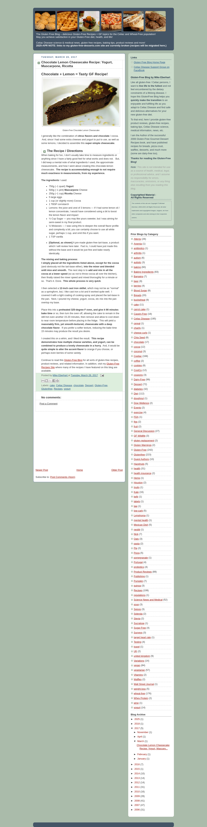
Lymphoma (140, 515)
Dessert (89, 385)
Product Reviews (143, 571)
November (143, 732)
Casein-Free (140, 314)
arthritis (138, 253)
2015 (138, 769)
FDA (136, 417)
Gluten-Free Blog (73, 360)
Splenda (138, 614)
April (140, 736)
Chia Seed (139, 337)
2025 (138, 719)
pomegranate (141, 557)
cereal (137, 323)
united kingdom (142, 656)
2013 (138, 778)
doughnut (139, 398)
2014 (138, 773)
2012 (138, 782)
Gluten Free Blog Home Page (149, 62)
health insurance (142, 473)
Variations (139, 660)
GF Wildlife (140, 436)
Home (79, 470)
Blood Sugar (140, 290)
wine (136, 703)
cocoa (137, 347)
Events (137, 407)
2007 (138, 805)
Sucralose (139, 623)
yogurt (67, 389)
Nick (136, 534)
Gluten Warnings (142, 445)
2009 (138, 796)
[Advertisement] (65, 438)
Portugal (138, 562)
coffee (137, 361)
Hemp (137, 478)
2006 (138, 809)
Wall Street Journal (144, 684)
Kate (136, 492)
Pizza (137, 553)
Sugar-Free (140, 628)
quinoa (137, 585)
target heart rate (142, 637)
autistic (137, 262)
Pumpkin (138, 581)
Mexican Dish (141, 525)
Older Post (117, 470)
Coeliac (138, 356)
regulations (140, 595)
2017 (138, 728)
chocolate (78, 385)
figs (136, 421)
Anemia (138, 243)
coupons (138, 375)
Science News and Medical (148, 599)
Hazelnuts (139, 464)
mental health (141, 520)
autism (137, 258)
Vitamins (138, 675)
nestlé (137, 529)
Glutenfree (47, 389)
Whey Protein (141, 698)
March (141, 741)
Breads (137, 295)
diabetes (138, 389)
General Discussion (144, 431)
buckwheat (139, 300)
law (135, 506)
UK (135, 651)
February (142, 754)
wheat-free (139, 693)
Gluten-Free (101, 385)
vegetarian (139, 670)
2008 (138, 800)
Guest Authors (141, 459)
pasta (137, 543)
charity (137, 328)
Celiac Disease (64, 385)
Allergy (137, 239)
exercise (138, 412)
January (141, 758)
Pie (135, 548)
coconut (138, 351)
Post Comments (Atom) (62, 477)
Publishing (139, 576)
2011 (138, 787)
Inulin (136, 487)
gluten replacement (144, 440)
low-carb (138, 510)
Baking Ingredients (144, 272)
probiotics (139, 567)
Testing (137, 642)
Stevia (137, 618)
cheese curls (140, 332)
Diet (136, 393)
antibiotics (139, 248)
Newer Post (42, 470)
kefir (136, 496)
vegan (137, 665)
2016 (138, 764)
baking (137, 267)
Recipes (58, 389)
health (137, 468)
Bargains (138, 276)
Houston (138, 482)
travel (137, 646)
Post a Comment (48, 403)
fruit (136, 426)
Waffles (138, 679)
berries (137, 285)
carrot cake (140, 309)
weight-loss (140, 689)
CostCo (138, 370)
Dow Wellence (141, 403)
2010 (138, 791)
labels (137, 501)
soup (136, 604)
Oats (136, 539)
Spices (137, 609)
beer (136, 281)
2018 (138, 723)
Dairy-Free (139, 379)
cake (52, 385)
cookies (138, 365)
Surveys (138, 632)
